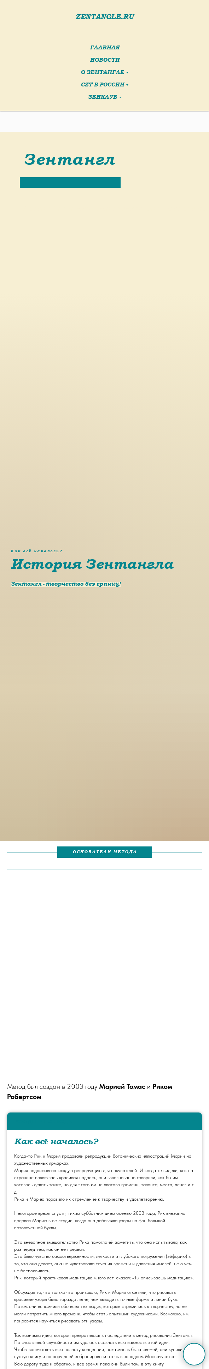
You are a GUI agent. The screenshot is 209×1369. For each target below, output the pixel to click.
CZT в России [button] (102, 85)
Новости (105, 60)
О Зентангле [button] (102, 73)
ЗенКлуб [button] (102, 97)
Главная (105, 48)
